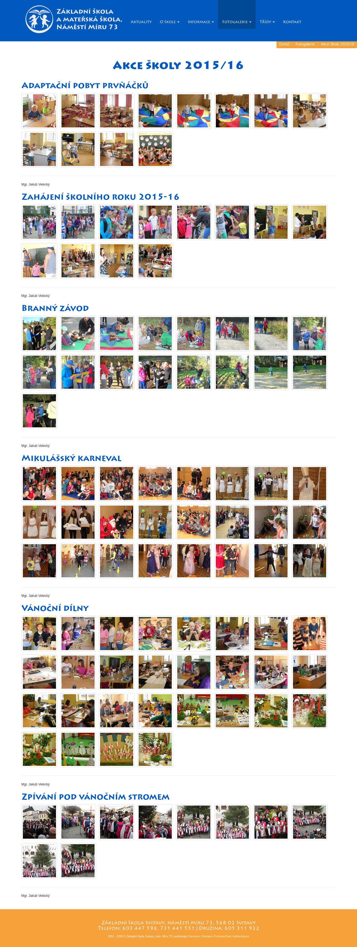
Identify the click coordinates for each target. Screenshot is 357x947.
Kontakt (292, 22)
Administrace (241, 936)
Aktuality (141, 22)
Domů (284, 44)
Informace (201, 22)
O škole (169, 22)
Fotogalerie (236, 22)
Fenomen (194, 936)
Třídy (267, 22)
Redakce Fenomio (216, 936)
